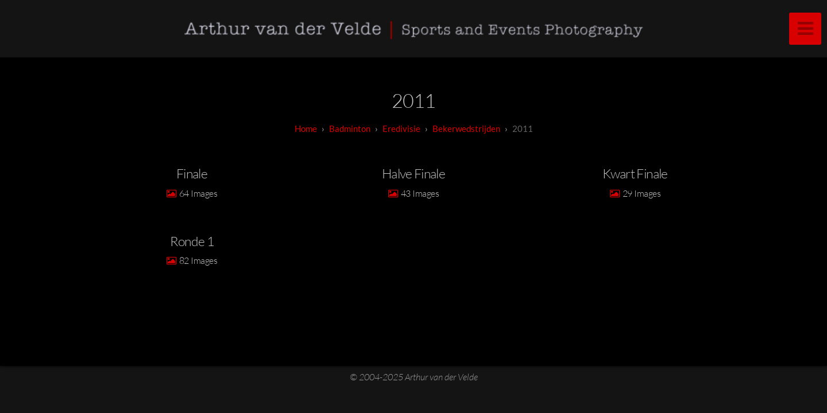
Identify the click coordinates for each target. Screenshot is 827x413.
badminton (349, 128)
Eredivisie (401, 128)
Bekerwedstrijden (466, 128)
